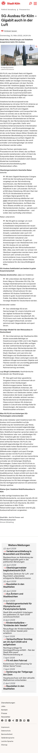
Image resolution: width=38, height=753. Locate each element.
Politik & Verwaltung (8, 9)
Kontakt (4, 710)
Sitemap (4, 745)
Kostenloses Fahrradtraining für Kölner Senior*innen (19, 661)
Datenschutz (6, 731)
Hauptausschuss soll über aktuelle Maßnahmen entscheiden (19, 674)
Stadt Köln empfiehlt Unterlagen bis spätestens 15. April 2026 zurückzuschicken (19, 609)
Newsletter (5, 717)
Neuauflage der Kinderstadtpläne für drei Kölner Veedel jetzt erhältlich (19, 626)
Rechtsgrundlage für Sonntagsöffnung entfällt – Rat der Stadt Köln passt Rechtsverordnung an (19, 645)
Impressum (5, 727)
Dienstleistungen (8, 703)
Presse (4, 713)
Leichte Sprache (7, 741)
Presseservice (24, 9)
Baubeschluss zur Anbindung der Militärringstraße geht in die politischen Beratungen (19, 555)
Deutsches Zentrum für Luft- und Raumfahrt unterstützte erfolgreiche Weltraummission (19, 571)
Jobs (3, 706)
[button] (35, 3)
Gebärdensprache (7, 738)
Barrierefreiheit (6, 734)
